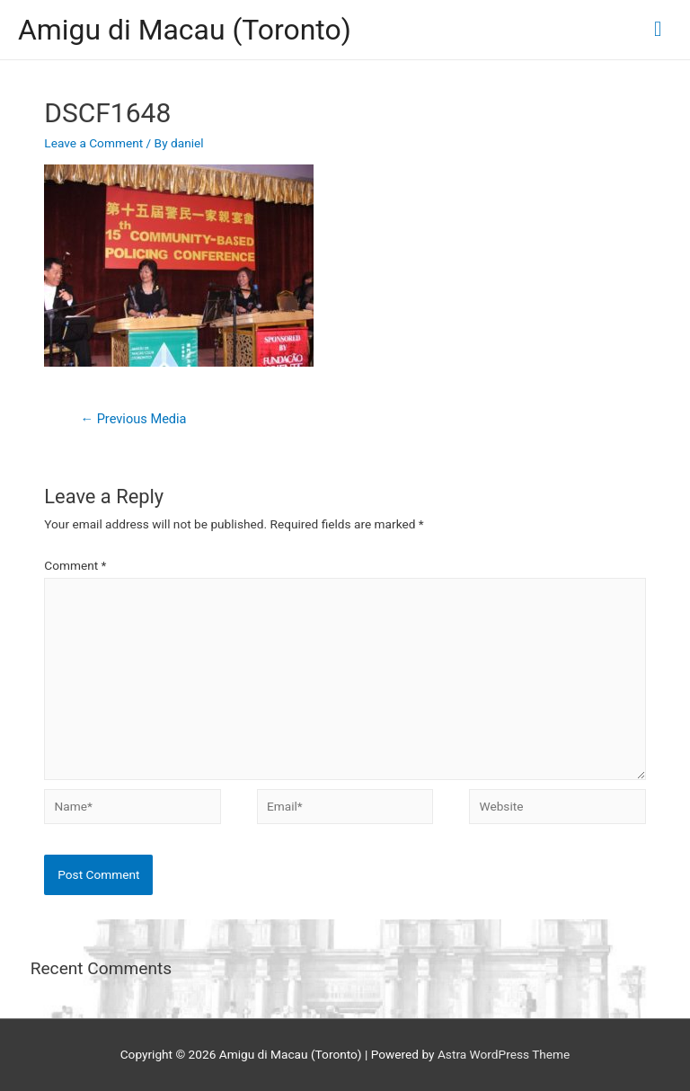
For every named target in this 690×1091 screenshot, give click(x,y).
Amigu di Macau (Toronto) (184, 30)
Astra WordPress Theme (504, 1054)
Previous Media (133, 419)
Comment (75, 565)
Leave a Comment (93, 143)
